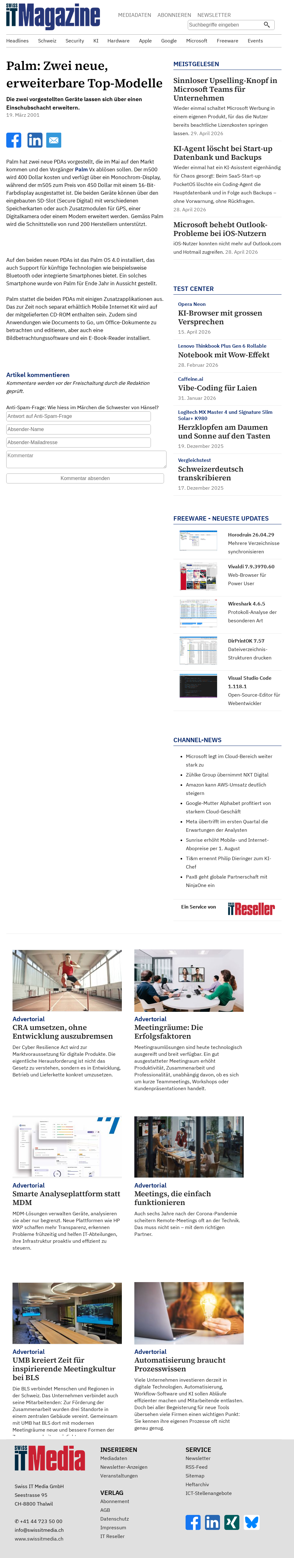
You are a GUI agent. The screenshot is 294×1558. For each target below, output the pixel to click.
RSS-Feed (196, 1467)
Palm (81, 169)
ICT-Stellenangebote (209, 1493)
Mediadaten (113, 1458)
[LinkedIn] (35, 146)
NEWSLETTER (214, 15)
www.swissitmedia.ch (39, 1539)
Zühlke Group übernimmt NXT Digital (227, 775)
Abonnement (114, 1501)
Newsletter (198, 1458)
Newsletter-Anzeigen (123, 1467)
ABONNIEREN (174, 15)
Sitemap (195, 1475)
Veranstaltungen (119, 1475)
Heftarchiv (197, 1484)
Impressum (113, 1527)
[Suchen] (267, 25)
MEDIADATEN (134, 15)
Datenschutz (114, 1519)
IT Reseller (112, 1536)
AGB (105, 1510)
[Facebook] (14, 146)
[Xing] (234, 1528)
